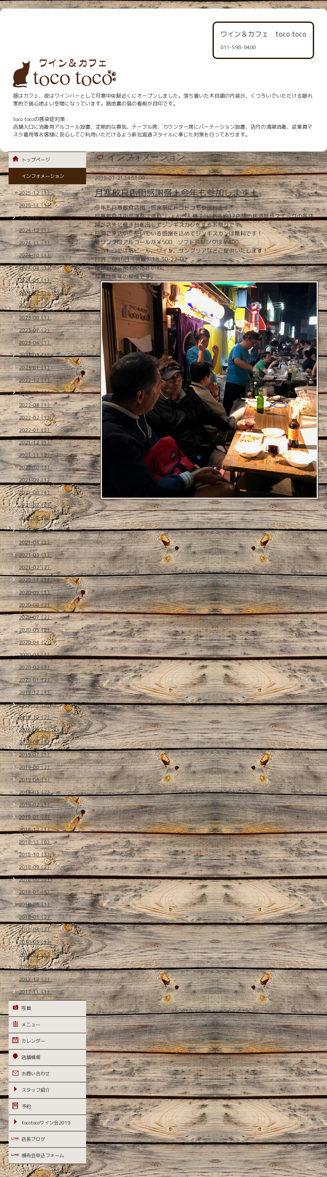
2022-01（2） (35, 430)
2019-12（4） (35, 692)
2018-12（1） (35, 829)
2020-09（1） (35, 592)
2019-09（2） (35, 729)
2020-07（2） (35, 617)
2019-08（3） (35, 742)
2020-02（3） (35, 667)
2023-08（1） (35, 317)
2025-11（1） (35, 205)
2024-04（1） (35, 267)
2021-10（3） (35, 467)
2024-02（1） (35, 292)
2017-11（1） (35, 991)
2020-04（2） (35, 642)
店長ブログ (33, 1139)
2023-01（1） (35, 367)
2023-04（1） (35, 342)
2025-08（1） (35, 217)
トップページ (36, 159)
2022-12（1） (35, 380)
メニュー (31, 1024)
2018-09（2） (35, 867)
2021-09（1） (35, 480)
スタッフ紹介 (36, 1090)
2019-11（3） (35, 704)
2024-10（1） (35, 255)
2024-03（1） (35, 280)
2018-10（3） (35, 854)
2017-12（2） (35, 979)
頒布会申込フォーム (43, 1155)
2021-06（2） (35, 517)
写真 (26, 1008)
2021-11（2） (35, 455)
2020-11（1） (35, 579)
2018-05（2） (35, 917)
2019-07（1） (35, 754)
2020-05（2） (35, 629)
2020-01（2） (35, 679)
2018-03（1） (35, 942)
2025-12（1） (35, 192)
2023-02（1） (35, 355)
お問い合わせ (36, 1073)
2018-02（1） (35, 954)
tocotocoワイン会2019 (46, 1122)
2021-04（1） (35, 542)
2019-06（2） (35, 767)
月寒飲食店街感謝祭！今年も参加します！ (176, 192)
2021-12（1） (35, 442)
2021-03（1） (35, 554)
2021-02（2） (35, 567)
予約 (26, 1106)
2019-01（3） (35, 817)
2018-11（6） (35, 842)
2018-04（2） (35, 929)
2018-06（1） (35, 904)
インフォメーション (43, 176)
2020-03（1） (35, 654)
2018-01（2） (35, 966)
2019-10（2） (35, 717)
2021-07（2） (35, 505)
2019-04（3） (35, 779)
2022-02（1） (35, 417)
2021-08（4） (35, 492)
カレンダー (33, 1041)
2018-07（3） (35, 892)
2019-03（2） (35, 792)
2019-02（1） (35, 804)
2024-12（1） (35, 230)
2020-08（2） (35, 604)
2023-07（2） (35, 330)
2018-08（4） (35, 879)
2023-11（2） (35, 305)
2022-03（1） (35, 405)
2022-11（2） (35, 392)
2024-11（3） (35, 242)
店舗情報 (31, 1057)
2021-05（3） (35, 530)
